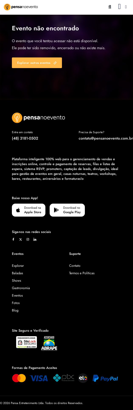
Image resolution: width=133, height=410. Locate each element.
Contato (74, 265)
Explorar (18, 265)
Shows (16, 280)
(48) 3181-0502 (25, 138)
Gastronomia (21, 288)
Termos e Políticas (81, 273)
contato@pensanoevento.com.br (106, 138)
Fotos (16, 302)
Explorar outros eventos (37, 62)
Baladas (17, 273)
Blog (15, 310)
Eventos (17, 295)
